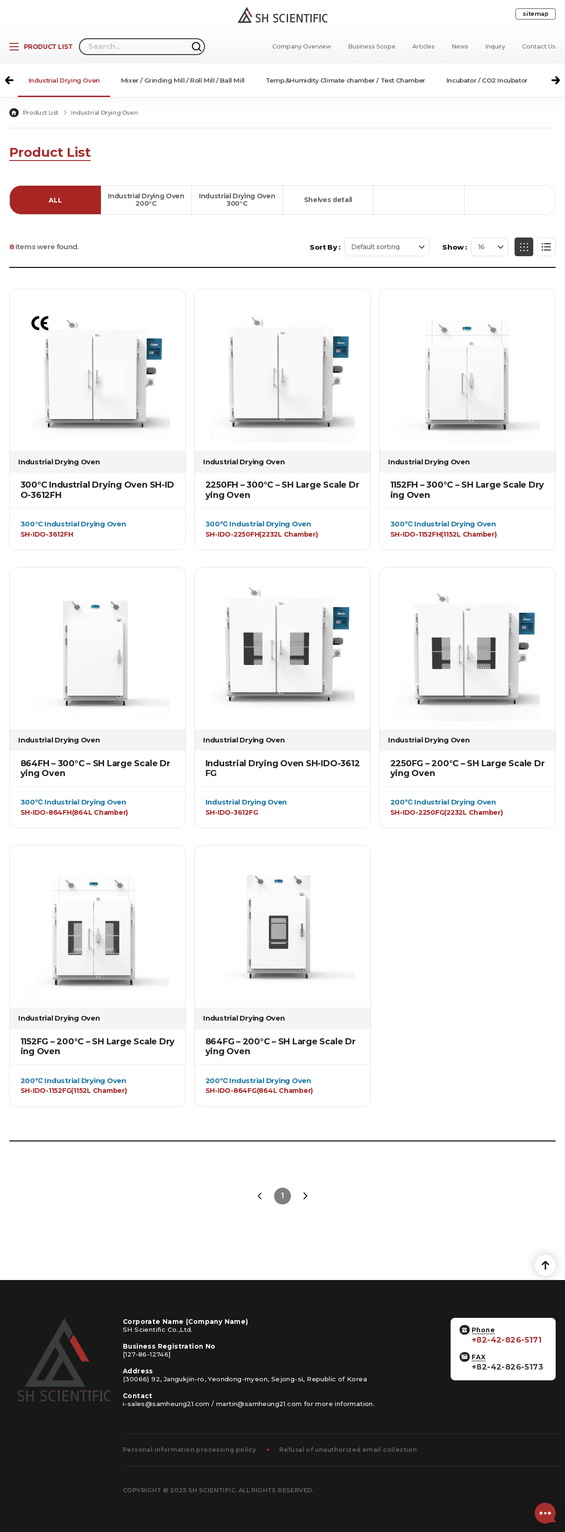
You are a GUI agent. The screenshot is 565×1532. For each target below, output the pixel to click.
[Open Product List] (41, 46)
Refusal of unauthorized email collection (348, 1449)
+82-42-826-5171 (507, 1340)
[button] (9, 80)
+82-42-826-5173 (507, 1367)
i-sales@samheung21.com (166, 1403)
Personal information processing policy (189, 1449)
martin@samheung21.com (259, 1403)
